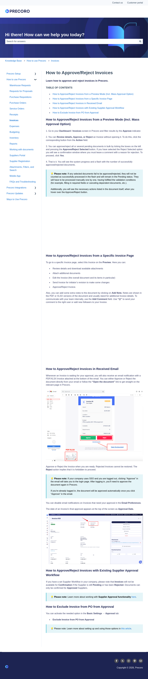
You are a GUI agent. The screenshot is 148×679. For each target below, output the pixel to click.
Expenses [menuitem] (14, 126)
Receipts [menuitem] (14, 114)
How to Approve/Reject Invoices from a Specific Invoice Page (82, 99)
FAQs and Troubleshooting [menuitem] (23, 182)
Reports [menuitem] (13, 144)
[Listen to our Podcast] (134, 661)
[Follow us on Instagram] (128, 661)
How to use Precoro (36, 61)
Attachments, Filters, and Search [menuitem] (22, 168)
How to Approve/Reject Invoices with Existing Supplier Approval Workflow (88, 108)
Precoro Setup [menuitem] (14, 74)
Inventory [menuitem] (14, 138)
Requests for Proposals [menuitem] (21, 91)
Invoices (55, 61)
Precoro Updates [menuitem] (15, 193)
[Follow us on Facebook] (116, 661)
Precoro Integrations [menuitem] (16, 187)
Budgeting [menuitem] (15, 132)
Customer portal (135, 3)
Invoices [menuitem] (14, 120)
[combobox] (71, 41)
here (134, 597)
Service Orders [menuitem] (17, 108)
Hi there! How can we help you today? (45, 34)
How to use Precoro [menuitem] (16, 79)
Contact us (117, 3)
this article (126, 628)
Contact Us (132, 11)
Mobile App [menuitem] (15, 176)
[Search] (140, 41)
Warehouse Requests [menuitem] (20, 85)
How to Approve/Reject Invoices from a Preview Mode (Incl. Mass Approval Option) (93, 94)
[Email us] (141, 661)
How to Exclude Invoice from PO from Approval (75, 112)
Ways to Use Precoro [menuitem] (17, 199)
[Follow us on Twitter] (122, 661)
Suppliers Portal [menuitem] (17, 155)
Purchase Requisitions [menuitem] (21, 97)
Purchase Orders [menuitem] (18, 103)
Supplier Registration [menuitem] (20, 161)
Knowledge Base (13, 61)
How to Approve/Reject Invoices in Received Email (77, 103)
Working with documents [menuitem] (22, 149)
